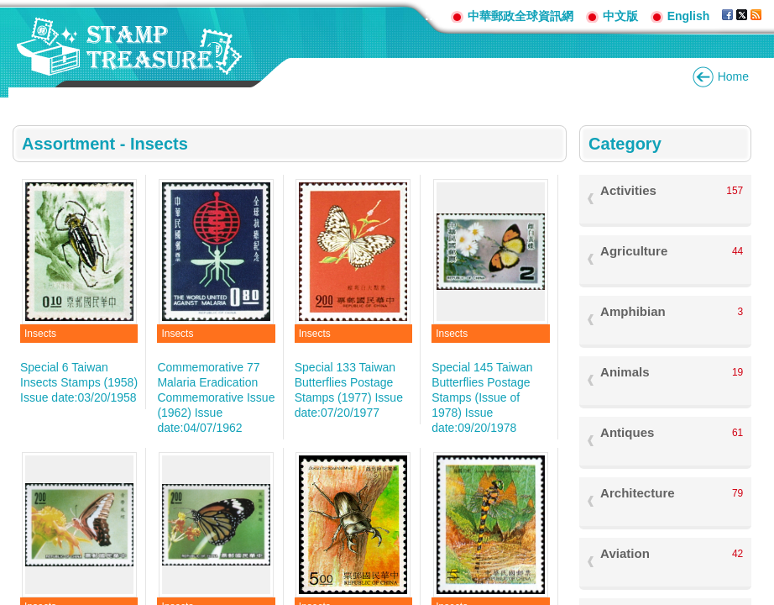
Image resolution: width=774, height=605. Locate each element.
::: (431, 15)
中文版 (620, 16)
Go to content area (8, 8)
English (688, 16)
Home (733, 76)
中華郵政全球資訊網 (520, 16)
